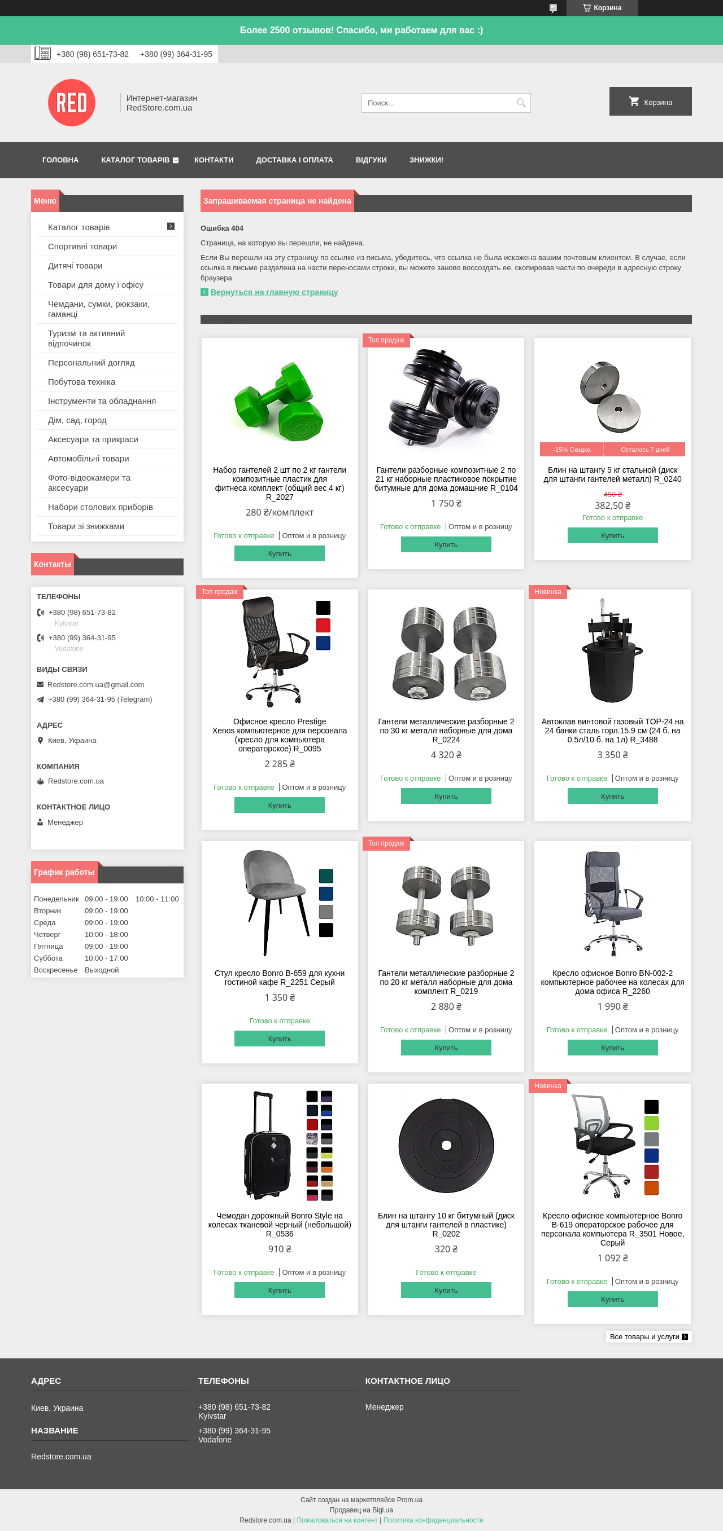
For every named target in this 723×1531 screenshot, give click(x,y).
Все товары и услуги (645, 1336)
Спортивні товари (82, 246)
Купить (279, 553)
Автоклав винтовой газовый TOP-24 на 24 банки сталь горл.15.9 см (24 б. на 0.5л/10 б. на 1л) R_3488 (613, 730)
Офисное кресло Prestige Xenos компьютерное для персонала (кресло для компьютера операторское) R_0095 (279, 735)
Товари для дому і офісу (95, 284)
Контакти (214, 160)
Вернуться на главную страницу (274, 292)
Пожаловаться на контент (337, 1520)
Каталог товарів (135, 160)
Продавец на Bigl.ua (361, 1510)
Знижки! (426, 160)
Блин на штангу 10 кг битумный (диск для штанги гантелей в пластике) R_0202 (446, 1224)
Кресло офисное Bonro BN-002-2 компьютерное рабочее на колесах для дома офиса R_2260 (613, 982)
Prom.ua (410, 1500)
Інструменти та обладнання (102, 401)
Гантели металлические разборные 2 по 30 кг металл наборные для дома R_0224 (446, 730)
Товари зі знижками (86, 526)
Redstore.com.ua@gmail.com (95, 684)
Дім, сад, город (77, 420)
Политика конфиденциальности (434, 1520)
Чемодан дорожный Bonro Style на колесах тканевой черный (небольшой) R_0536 (279, 1224)
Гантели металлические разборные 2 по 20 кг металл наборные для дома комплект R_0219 (446, 982)
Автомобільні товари (88, 458)
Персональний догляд (91, 362)
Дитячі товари (75, 265)
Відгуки (371, 160)
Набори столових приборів (100, 507)
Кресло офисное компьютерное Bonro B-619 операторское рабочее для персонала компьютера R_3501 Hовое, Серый (612, 1229)
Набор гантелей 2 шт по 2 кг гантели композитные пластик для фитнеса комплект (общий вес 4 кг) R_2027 (279, 483)
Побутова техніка (81, 381)
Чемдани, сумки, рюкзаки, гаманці (99, 309)
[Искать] (521, 103)
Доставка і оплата (294, 160)
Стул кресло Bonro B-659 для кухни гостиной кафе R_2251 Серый (280, 978)
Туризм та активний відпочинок (86, 338)
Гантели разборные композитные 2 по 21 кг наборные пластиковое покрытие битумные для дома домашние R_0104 (446, 478)
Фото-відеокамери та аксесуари (89, 482)
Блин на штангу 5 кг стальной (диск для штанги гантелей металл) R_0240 (613, 474)
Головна (60, 160)
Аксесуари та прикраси (93, 439)
